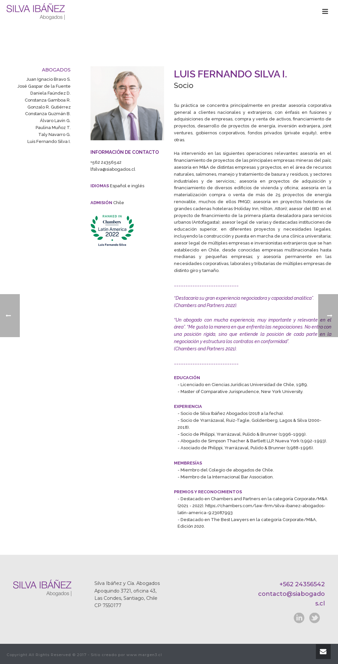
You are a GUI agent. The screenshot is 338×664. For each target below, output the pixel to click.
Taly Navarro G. (54, 134)
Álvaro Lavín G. (55, 120)
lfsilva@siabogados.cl (112, 169)
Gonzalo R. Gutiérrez (49, 107)
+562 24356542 (105, 162)
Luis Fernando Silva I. (49, 141)
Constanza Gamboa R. (48, 100)
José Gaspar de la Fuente (44, 86)
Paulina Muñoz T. (53, 127)
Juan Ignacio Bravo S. (48, 79)
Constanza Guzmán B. (48, 113)
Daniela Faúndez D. (50, 93)
